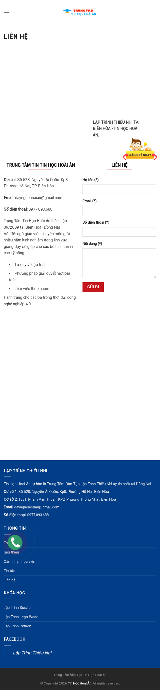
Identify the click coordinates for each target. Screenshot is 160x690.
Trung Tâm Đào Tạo (68, 675)
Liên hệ (10, 580)
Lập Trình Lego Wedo (21, 617)
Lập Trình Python (17, 626)
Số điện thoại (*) (95, 222)
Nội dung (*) (92, 244)
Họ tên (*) (90, 180)
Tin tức (9, 571)
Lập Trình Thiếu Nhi (32, 652)
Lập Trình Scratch (18, 607)
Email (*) (89, 201)
